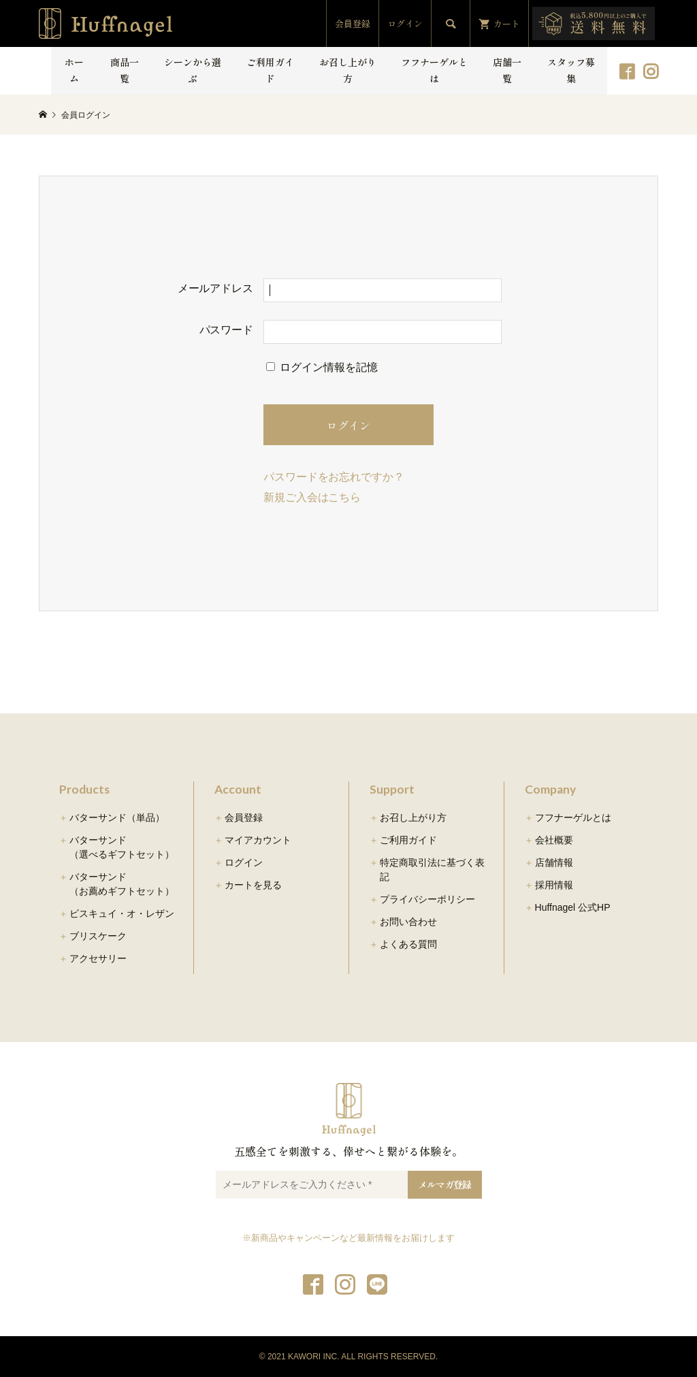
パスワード (226, 330)
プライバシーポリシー (427, 899)
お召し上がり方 (347, 70)
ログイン (405, 23)
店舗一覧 (507, 70)
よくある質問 (408, 944)
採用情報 (554, 884)
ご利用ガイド (270, 70)
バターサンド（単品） (117, 817)
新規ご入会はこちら (312, 497)
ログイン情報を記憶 (321, 367)
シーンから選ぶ (192, 70)
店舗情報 (554, 862)
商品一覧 (124, 70)
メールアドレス (215, 288)
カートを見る (253, 884)
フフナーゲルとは (434, 70)
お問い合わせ (408, 921)
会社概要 (554, 840)
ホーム (74, 70)
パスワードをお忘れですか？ (333, 477)
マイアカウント (258, 840)
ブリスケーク (98, 935)
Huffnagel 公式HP (573, 907)
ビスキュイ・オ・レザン (121, 913)
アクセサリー (98, 958)
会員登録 (352, 23)
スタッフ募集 (571, 70)
